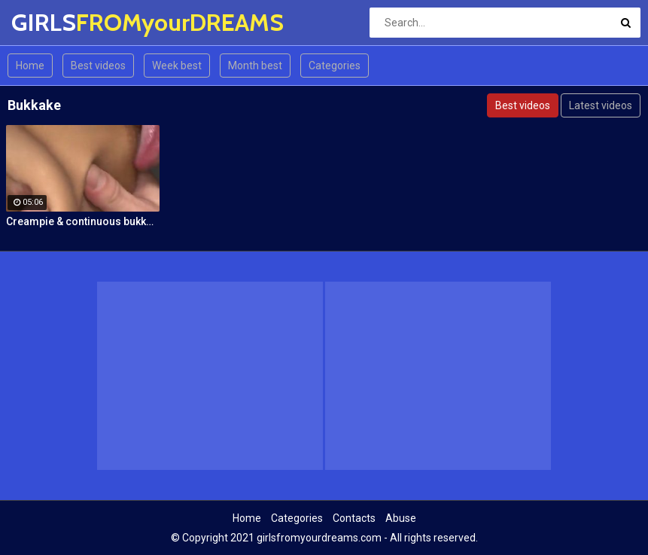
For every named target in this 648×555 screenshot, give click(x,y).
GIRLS (50, 22)
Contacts (354, 518)
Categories (335, 65)
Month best (255, 65)
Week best (177, 65)
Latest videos (600, 105)
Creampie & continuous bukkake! (83, 221)
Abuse (400, 518)
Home (30, 65)
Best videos (98, 65)
